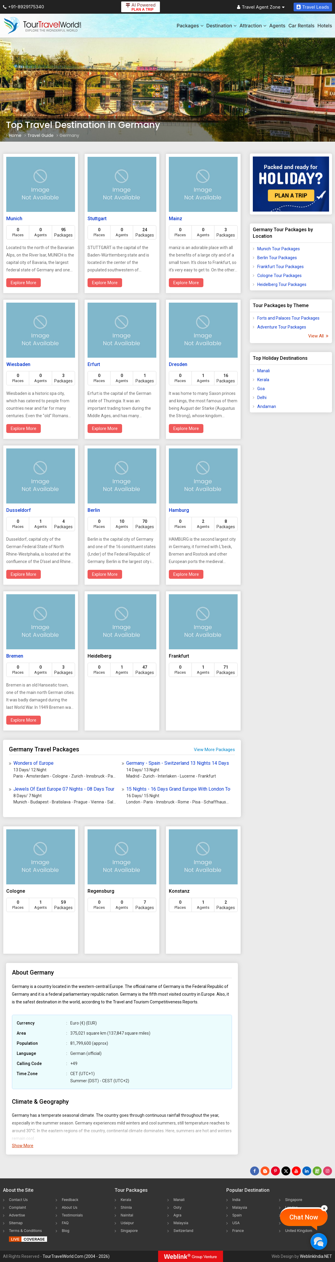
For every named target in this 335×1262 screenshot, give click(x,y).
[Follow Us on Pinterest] (275, 1170)
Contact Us (18, 1199)
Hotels (324, 26)
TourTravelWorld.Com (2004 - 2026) (76, 1256)
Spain (237, 1215)
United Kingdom (298, 1230)
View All (318, 336)
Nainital (127, 1215)
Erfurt (94, 364)
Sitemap (16, 1223)
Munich (14, 218)
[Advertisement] (291, 510)
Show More (22, 1145)
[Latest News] (265, 1170)
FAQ (65, 1223)
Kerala (263, 379)
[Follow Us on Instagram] (327, 1170)
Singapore (129, 1230)
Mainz (175, 218)
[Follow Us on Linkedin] (306, 1170)
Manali (263, 370)
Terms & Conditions (25, 1230)
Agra (177, 1215)
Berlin (94, 510)
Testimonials (72, 1215)
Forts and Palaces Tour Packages (288, 318)
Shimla (126, 1207)
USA (236, 1223)
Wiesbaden (18, 364)
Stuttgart (97, 218)
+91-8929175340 (23, 7)
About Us (69, 1207)
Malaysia (180, 1223)
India (236, 1199)
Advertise (17, 1215)
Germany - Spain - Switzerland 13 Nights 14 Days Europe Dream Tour (178, 763)
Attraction (252, 26)
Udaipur (127, 1223)
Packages (190, 26)
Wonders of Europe (33, 763)
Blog (65, 1230)
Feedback (70, 1199)
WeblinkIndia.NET (316, 1256)
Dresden (178, 364)
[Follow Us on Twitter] (285, 1170)
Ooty (177, 1207)
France (238, 1230)
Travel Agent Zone (261, 7)
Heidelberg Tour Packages (281, 284)
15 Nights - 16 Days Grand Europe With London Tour (178, 789)
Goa (261, 388)
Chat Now (303, 1217)
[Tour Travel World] (42, 25)
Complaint (17, 1207)
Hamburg (179, 510)
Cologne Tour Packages (279, 275)
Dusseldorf (18, 510)
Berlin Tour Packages (277, 257)
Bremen (14, 656)
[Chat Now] (319, 1241)
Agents (277, 26)
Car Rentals (301, 26)
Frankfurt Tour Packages (280, 266)
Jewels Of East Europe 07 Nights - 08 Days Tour (63, 789)
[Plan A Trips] (291, 184)
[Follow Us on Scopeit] (317, 1170)
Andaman (266, 406)
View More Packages (214, 749)
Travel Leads (313, 7)
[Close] (324, 1208)
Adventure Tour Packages (281, 327)
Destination (221, 26)
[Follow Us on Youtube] (296, 1170)
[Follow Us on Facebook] (254, 1170)
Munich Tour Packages (278, 248)
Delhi (262, 397)
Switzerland (183, 1230)
